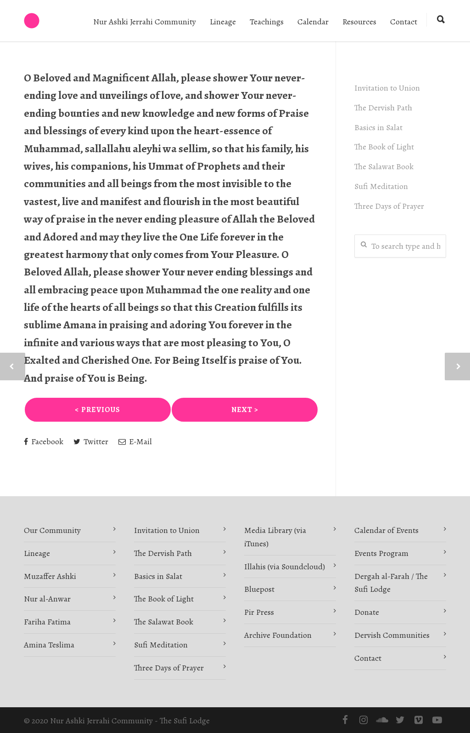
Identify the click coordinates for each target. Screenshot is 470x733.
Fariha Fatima (47, 621)
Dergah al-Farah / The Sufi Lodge (391, 583)
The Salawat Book (384, 166)
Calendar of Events (386, 530)
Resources (359, 21)
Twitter (90, 441)
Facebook (43, 441)
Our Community (52, 530)
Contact (403, 21)
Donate (366, 612)
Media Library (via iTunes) (275, 537)
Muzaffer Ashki (50, 576)
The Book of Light (384, 146)
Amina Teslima (49, 644)
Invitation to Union (387, 87)
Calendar (313, 21)
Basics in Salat (378, 127)
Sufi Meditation (381, 186)
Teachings (267, 21)
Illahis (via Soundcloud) (284, 566)
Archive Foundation (278, 635)
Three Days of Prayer (389, 206)
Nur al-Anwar (47, 598)
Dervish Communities (392, 635)
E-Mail (135, 441)
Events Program (381, 553)
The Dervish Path (383, 107)
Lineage (223, 21)
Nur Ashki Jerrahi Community (144, 21)
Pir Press (259, 612)
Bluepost (259, 589)
